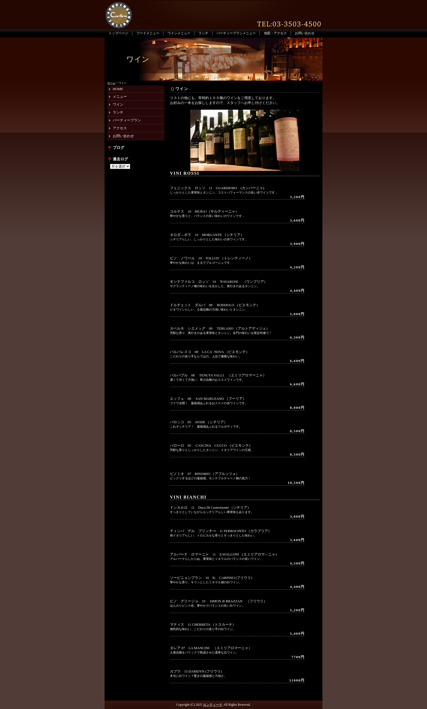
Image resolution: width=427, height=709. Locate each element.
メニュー (120, 96)
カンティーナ (212, 705)
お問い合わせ (305, 33)
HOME (118, 89)
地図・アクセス (275, 33)
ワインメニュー (178, 33)
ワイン (181, 89)
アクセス (120, 128)
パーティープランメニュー (236, 33)
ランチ (203, 33)
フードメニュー (147, 33)
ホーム (111, 82)
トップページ (118, 33)
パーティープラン (127, 120)
